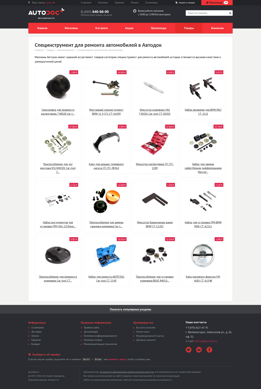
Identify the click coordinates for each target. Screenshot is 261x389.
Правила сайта (91, 327)
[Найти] (230, 13)
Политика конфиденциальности (100, 335)
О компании (151, 2)
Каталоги (101, 28)
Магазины (71, 28)
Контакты (103, 2)
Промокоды (158, 28)
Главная (42, 28)
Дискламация (91, 331)
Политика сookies (93, 339)
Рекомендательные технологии (100, 344)
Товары (189, 28)
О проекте (86, 2)
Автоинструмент (65, 50)
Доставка (36, 331)
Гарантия (119, 2)
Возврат (35, 344)
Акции (185, 2)
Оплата (134, 2)
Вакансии (217, 28)
